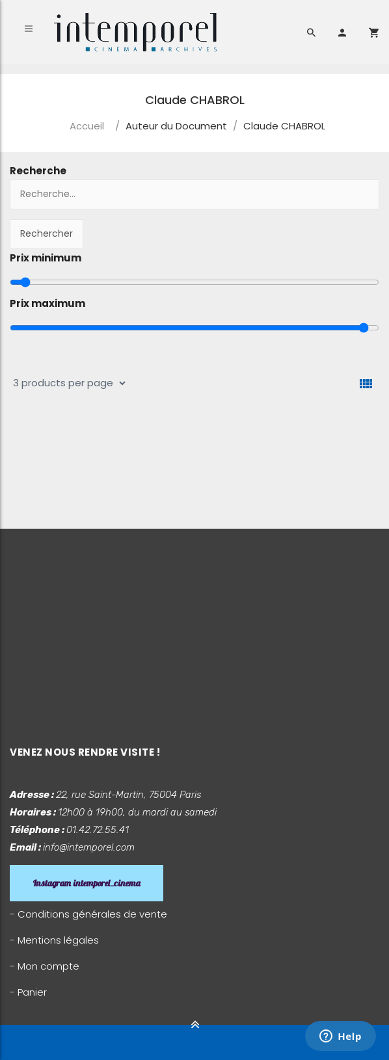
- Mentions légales (54, 940)
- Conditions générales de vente (88, 914)
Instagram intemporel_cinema (87, 883)
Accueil (87, 126)
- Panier (28, 992)
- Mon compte (44, 966)
